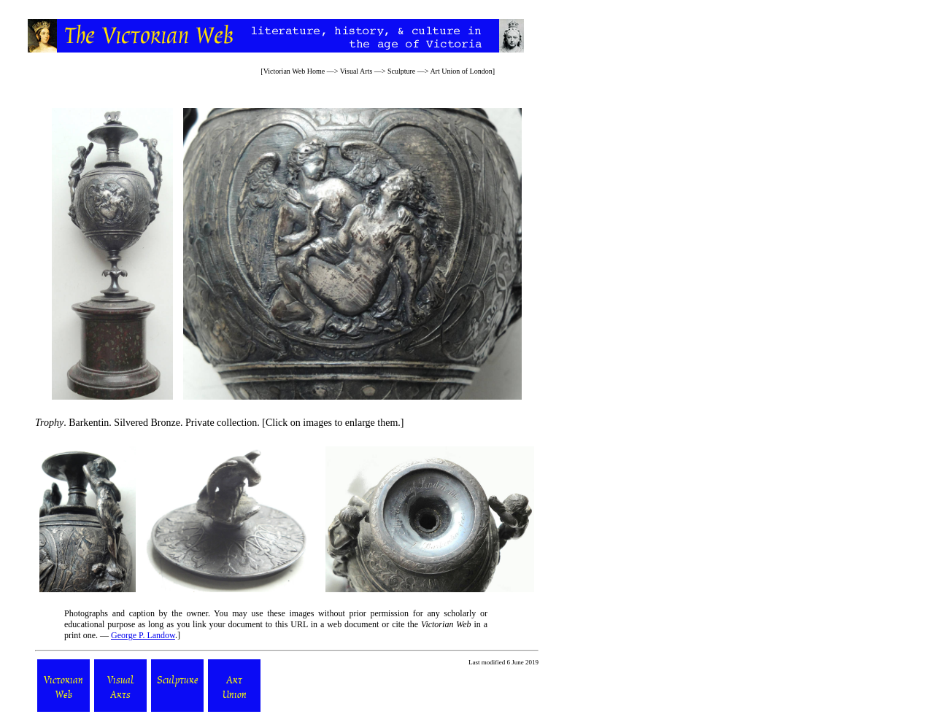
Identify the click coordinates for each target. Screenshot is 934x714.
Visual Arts (356, 71)
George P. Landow (143, 635)
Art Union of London (461, 71)
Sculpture (401, 71)
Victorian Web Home (294, 71)
